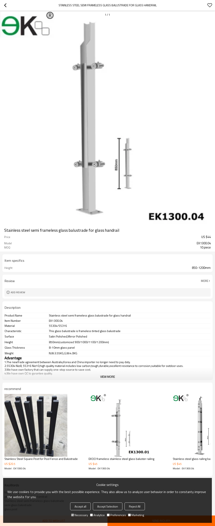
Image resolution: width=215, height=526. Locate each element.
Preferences (116, 515)
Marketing (136, 515)
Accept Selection (107, 506)
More (204, 281)
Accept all (80, 506)
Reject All (134, 506)
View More (107, 376)
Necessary (79, 515)
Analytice (97, 515)
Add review (18, 292)
